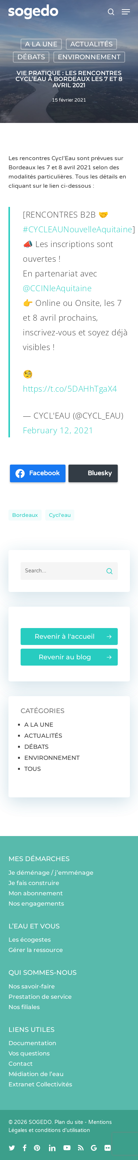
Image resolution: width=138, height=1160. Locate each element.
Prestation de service (40, 996)
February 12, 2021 (58, 430)
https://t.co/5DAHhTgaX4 (70, 388)
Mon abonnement (35, 893)
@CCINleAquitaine (57, 287)
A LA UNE (41, 44)
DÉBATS (31, 57)
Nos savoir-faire (31, 986)
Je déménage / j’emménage (50, 872)
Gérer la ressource (35, 949)
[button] (126, 11)
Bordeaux (25, 515)
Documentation (32, 1043)
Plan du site (68, 1122)
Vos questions (29, 1053)
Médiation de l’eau (36, 1074)
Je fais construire (33, 882)
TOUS (32, 768)
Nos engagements (36, 903)
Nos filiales (24, 1007)
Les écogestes (29, 939)
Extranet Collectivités (40, 1084)
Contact (20, 1063)
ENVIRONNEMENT (89, 57)
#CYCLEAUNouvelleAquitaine (77, 229)
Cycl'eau (60, 515)
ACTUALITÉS (91, 44)
